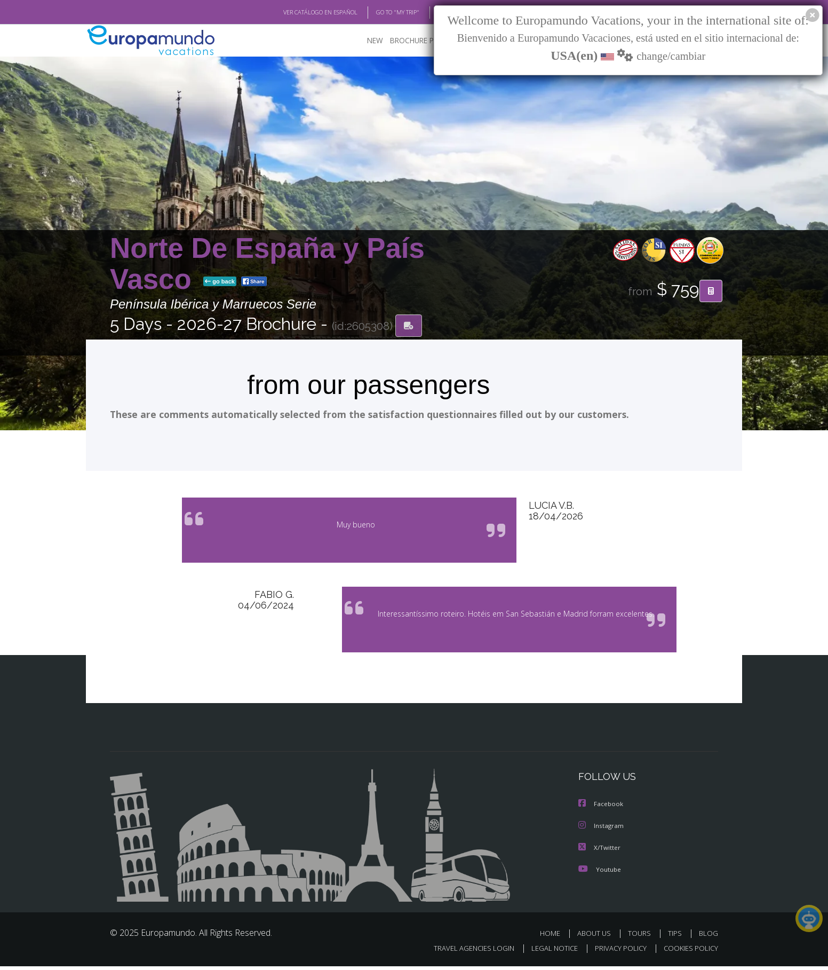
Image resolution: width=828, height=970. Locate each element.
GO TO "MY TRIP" (380, 12)
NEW (364, 40)
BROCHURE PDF (409, 40)
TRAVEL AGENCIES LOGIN (463, 952)
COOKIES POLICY (688, 952)
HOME (554, 937)
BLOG (432, 12)
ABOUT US (597, 937)
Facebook (601, 809)
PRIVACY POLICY (615, 952)
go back (220, 282)
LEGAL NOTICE (547, 952)
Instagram (601, 830)
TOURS (642, 937)
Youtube (599, 873)
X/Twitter (599, 851)
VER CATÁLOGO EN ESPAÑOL (295, 12)
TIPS (676, 937)
